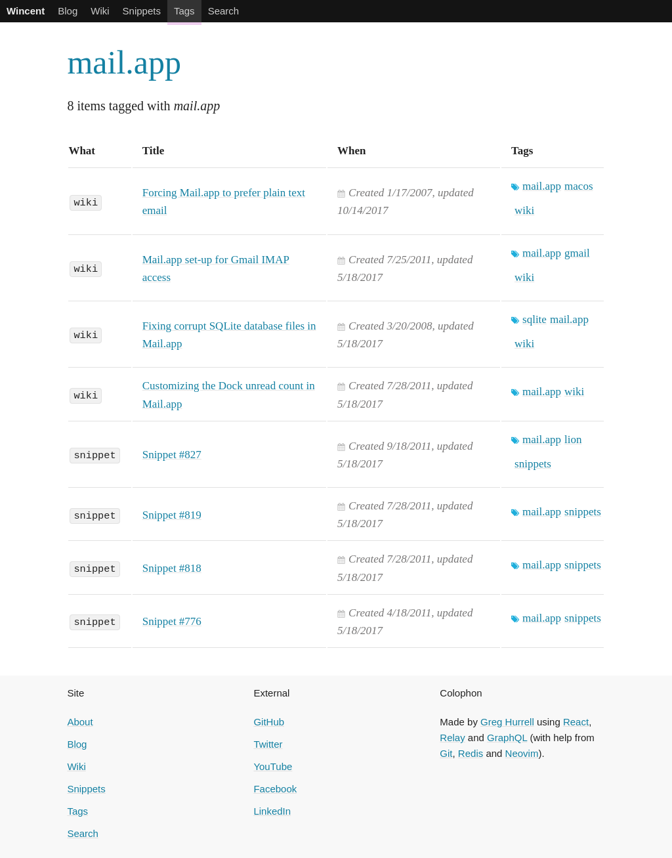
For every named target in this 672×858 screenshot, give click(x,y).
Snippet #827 (171, 454)
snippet (95, 454)
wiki (86, 201)
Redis (470, 753)
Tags (184, 10)
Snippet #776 (171, 621)
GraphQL (507, 737)
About (80, 721)
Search (224, 10)
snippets (532, 464)
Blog (67, 10)
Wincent (26, 10)
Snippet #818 (171, 568)
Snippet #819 (171, 515)
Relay (452, 737)
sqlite (534, 319)
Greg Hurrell (507, 721)
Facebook (275, 788)
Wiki (100, 10)
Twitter (267, 744)
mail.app (124, 62)
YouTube (272, 766)
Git (446, 753)
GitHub (268, 721)
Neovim (522, 753)
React (576, 721)
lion (572, 439)
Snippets (142, 10)
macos (578, 186)
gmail (577, 253)
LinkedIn (272, 811)
